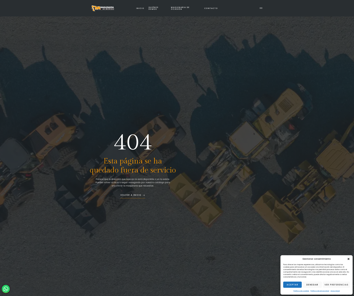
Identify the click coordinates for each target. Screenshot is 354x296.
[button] (348, 259)
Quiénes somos (153, 8)
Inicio (140, 8)
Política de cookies (301, 291)
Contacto (211, 8)
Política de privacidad (320, 291)
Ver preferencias (336, 284)
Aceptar (292, 284)
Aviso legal (335, 291)
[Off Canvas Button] (261, 8)
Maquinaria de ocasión (180, 8)
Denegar (312, 284)
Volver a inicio (132, 195)
